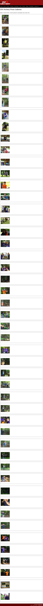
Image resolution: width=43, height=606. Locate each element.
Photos (23, 6)
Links (20, 6)
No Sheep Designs (40, 604)
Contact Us (36, 6)
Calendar (12, 6)
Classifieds (31, 6)
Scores (8, 6)
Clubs (5, 6)
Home (1, 6)
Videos (27, 6)
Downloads (16, 6)
